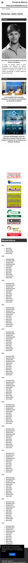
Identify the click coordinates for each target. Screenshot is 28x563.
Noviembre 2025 (10, 260)
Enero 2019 (9, 423)
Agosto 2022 (9, 338)
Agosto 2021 (9, 363)
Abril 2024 (8, 296)
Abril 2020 (8, 394)
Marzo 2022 (9, 347)
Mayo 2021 (9, 368)
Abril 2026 (8, 248)
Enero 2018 (9, 447)
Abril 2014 (8, 539)
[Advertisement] (12, 161)
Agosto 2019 (9, 411)
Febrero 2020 (9, 397)
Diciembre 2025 (10, 259)
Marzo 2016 (9, 492)
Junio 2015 (9, 512)
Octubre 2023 (9, 311)
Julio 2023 (8, 316)
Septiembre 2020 (10, 385)
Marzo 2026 (9, 250)
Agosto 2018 (9, 435)
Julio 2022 (8, 340)
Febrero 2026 (9, 251)
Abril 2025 (8, 272)
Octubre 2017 (9, 456)
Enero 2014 (9, 544)
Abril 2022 (8, 345)
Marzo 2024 (9, 298)
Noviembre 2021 (10, 358)
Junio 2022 (9, 342)
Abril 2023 (8, 321)
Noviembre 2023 (10, 309)
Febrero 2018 (9, 445)
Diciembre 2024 (10, 283)
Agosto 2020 (9, 387)
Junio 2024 (9, 293)
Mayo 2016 (9, 489)
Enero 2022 (9, 350)
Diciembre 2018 (10, 429)
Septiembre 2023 (10, 312)
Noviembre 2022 (10, 333)
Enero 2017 (9, 471)
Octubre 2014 (9, 529)
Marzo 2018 (9, 444)
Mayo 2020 (9, 392)
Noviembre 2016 (10, 479)
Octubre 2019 (9, 408)
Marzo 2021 (9, 371)
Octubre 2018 (9, 432)
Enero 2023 (9, 326)
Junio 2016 (9, 487)
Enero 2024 (9, 301)
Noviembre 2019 (10, 406)
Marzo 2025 (9, 274)
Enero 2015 (9, 520)
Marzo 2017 (9, 468)
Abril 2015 (8, 515)
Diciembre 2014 (10, 526)
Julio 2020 (8, 388)
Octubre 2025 (9, 262)
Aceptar (12, 554)
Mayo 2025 (9, 271)
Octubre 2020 (9, 383)
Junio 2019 (9, 414)
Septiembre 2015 (10, 506)
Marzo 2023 (9, 322)
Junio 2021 (9, 366)
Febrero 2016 (9, 494)
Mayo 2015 (9, 513)
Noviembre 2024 (10, 285)
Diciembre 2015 (10, 501)
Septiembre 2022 (10, 337)
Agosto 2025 (9, 265)
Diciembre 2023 (10, 307)
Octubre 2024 (9, 286)
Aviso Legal (4, 562)
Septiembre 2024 (10, 288)
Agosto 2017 (9, 460)
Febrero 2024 (9, 300)
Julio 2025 (8, 267)
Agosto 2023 (9, 314)
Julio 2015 (8, 510)
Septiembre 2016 (10, 482)
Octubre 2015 (9, 505)
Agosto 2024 (9, 290)
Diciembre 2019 (10, 404)
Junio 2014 (9, 536)
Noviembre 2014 (10, 527)
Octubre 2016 (9, 480)
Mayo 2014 (9, 537)
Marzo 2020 (9, 395)
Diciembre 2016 (10, 477)
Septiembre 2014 (10, 531)
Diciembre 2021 (10, 356)
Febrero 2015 (9, 518)
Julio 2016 (8, 486)
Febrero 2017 (9, 470)
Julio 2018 (8, 437)
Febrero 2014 (9, 543)
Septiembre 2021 (10, 361)
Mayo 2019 (9, 416)
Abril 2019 (8, 418)
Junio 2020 (9, 390)
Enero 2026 (9, 253)
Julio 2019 (8, 413)
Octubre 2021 (9, 359)
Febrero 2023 (9, 324)
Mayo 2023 (9, 319)
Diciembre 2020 (10, 380)
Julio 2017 (8, 461)
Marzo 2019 (9, 420)
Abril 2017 (8, 466)
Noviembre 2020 (10, 382)
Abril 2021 (8, 369)
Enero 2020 (9, 399)
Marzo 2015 (9, 517)
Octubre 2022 (9, 335)
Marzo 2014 (9, 541)
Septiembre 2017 (10, 458)
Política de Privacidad (12, 562)
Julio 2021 (8, 364)
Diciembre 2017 (10, 453)
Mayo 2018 (9, 440)
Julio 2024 (8, 291)
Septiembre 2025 (10, 264)
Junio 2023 (9, 317)
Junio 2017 (9, 463)
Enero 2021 (9, 374)
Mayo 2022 (9, 343)
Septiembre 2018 (10, 434)
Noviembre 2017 (10, 455)
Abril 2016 (8, 491)
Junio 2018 (9, 439)
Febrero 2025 (9, 276)
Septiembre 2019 (10, 409)
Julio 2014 (8, 534)
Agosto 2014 (9, 532)
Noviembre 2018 (10, 430)
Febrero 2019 (9, 421)
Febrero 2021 (9, 373)
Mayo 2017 (9, 465)
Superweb (10, 560)
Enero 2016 (9, 496)
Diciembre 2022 (10, 332)
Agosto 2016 (9, 484)
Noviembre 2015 (10, 503)
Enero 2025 (9, 277)
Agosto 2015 (9, 508)
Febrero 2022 (9, 348)
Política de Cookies (22, 562)
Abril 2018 (8, 442)
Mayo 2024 (9, 295)
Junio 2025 (9, 269)
